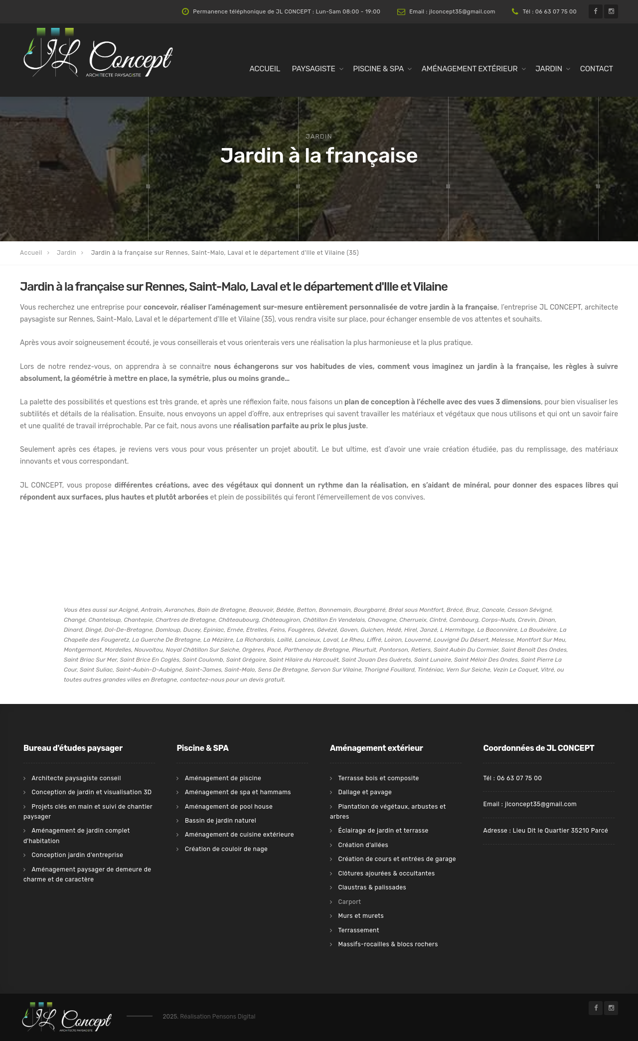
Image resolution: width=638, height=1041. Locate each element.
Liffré (374, 639)
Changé (74, 619)
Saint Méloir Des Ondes (486, 659)
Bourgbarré (370, 609)
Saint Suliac (96, 669)
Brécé (455, 609)
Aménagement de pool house (229, 806)
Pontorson (393, 649)
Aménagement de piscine (223, 778)
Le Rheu (352, 639)
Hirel (410, 629)
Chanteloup (104, 619)
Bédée (285, 609)
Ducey (192, 629)
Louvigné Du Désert (461, 639)
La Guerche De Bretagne (166, 639)
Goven (348, 629)
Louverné (418, 639)
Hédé (394, 629)
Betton (306, 609)
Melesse (502, 639)
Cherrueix (412, 619)
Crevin (527, 619)
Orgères (253, 649)
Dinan (547, 619)
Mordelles (118, 649)
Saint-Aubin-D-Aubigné (149, 669)
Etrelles (256, 629)
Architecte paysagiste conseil (76, 778)
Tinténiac (431, 669)
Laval (330, 639)
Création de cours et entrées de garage (397, 859)
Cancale (492, 609)
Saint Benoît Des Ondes (534, 649)
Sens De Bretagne (283, 669)
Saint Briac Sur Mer (90, 659)
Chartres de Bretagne (186, 619)
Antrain (151, 609)
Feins (277, 629)
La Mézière (218, 639)
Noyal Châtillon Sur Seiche (202, 649)
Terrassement (358, 930)
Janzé (429, 629)
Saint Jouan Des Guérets (376, 659)
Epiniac (213, 629)
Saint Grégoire (246, 659)
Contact (596, 68)
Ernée (235, 629)
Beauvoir (261, 609)
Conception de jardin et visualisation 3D (91, 792)
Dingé (93, 629)
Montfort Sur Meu (541, 639)
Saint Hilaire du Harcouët (303, 659)
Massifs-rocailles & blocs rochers (388, 944)
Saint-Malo (239, 669)
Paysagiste (313, 68)
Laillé (284, 639)
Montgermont (83, 649)
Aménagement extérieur (469, 68)
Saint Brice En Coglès (149, 659)
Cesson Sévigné (529, 609)
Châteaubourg (239, 619)
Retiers (421, 649)
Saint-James (203, 669)
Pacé (274, 649)
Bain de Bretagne (221, 609)
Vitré (547, 669)
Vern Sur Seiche (468, 669)
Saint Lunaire (432, 659)
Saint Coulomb (202, 659)
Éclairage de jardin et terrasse (383, 830)
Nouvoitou (148, 649)
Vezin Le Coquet (515, 669)
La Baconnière (497, 629)
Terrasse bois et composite (378, 778)
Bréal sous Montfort (416, 609)
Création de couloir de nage (226, 849)
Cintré (438, 619)
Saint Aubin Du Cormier (466, 649)
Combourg (464, 619)
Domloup (168, 629)
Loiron (393, 639)
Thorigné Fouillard (389, 669)
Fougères (301, 629)
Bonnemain (335, 609)
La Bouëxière (538, 629)
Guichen (372, 629)
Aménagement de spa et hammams (238, 792)
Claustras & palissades (372, 887)
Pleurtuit (364, 649)
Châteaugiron (281, 619)
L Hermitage (457, 629)
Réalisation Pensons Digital (217, 1016)
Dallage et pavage (365, 792)
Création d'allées (363, 845)
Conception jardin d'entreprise (77, 855)
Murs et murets (361, 915)
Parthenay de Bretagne (316, 649)
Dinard (73, 629)
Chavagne (382, 619)
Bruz (472, 609)
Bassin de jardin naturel (220, 820)
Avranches (179, 609)
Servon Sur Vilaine (336, 669)
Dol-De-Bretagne (128, 629)
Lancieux (307, 639)
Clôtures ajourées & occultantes (386, 873)
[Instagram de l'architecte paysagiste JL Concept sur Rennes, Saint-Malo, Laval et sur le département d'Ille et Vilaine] (611, 11)
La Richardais (255, 639)
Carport (349, 901)
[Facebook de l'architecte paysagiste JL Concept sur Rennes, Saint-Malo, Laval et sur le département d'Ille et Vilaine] (596, 11)
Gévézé (327, 629)
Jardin (548, 68)
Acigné (128, 609)
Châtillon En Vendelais (334, 619)
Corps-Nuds (498, 619)
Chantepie (138, 619)
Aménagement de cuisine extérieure (239, 834)
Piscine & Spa (378, 68)
